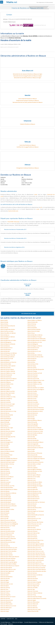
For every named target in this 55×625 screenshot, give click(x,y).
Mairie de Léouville (5, 473)
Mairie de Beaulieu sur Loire (35, 342)
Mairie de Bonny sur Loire (34, 351)
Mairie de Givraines (5, 440)
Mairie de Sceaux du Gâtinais (35, 575)
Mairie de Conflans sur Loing (8, 396)
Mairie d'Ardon (4, 324)
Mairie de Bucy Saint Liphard (8, 366)
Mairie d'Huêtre (5, 447)
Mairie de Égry (31, 418)
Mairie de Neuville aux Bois (34, 507)
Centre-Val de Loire (13, 211)
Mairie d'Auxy (31, 333)
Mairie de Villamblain (6, 602)
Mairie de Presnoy (32, 535)
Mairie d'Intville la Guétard (7, 451)
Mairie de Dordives (5, 417)
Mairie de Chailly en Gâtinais (8, 371)
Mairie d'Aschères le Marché (8, 326)
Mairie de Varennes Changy (35, 596)
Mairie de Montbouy (6, 498)
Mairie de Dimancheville (7, 415)
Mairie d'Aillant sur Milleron (35, 320)
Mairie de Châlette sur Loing (8, 373)
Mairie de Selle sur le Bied (34, 464)
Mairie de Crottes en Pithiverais (36, 407)
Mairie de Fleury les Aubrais (8, 431)
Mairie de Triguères (5, 595)
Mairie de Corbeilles (33, 396)
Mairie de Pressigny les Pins (8, 536)
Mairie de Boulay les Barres (7, 356)
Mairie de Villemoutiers (6, 604)
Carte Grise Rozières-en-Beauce (28, 145)
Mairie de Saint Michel (6, 567)
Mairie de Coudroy (5, 400)
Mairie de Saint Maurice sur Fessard (37, 565)
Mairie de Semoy (32, 576)
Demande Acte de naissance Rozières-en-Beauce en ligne (27, 74)
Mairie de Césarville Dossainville (36, 369)
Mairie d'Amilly (4, 322)
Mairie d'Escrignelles (33, 424)
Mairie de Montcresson (33, 498)
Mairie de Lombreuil (6, 478)
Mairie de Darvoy (5, 413)
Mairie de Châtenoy (6, 382)
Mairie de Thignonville (33, 585)
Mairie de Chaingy (32, 371)
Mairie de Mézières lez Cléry (35, 493)
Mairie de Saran (5, 575)
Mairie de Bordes (32, 473)
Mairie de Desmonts (33, 413)
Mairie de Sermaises (33, 578)
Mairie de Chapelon (33, 377)
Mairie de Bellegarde (33, 344)
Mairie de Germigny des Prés (8, 436)
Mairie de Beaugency (6, 342)
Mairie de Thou (4, 589)
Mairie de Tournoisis (33, 591)
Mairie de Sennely (5, 578)
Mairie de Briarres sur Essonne (8, 362)
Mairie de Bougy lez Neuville (8, 355)
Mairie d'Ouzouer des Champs (35, 522)
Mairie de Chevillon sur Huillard (36, 387)
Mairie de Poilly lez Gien (34, 533)
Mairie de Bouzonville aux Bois (35, 356)
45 (41, 207)
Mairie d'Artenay (32, 324)
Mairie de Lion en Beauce (7, 476)
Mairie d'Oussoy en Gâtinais (8, 520)
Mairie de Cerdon (32, 367)
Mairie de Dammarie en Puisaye (36, 409)
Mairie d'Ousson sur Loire (34, 518)
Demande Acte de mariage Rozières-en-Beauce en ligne (27, 76)
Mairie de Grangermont (7, 442)
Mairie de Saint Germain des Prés (36, 553)
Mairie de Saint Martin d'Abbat (8, 564)
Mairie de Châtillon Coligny (34, 382)
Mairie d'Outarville (32, 520)
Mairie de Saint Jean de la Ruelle (36, 558)
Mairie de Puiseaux (32, 536)
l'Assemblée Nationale (13, 221)
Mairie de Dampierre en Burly (35, 411)
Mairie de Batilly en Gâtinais (8, 337)
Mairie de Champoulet (6, 375)
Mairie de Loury (32, 480)
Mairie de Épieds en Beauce (35, 420)
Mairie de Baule (4, 338)
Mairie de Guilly (4, 446)
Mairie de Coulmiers (6, 402)
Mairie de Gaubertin (6, 435)
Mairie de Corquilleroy (6, 398)
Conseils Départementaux (31, 622)
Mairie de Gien (4, 438)
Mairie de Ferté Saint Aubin (7, 462)
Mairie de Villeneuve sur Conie (8, 606)
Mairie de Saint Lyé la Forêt (34, 562)
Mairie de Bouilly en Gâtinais (35, 355)
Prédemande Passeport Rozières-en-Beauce (27, 100)
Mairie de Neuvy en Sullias (7, 509)
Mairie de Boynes (32, 358)
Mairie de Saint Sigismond (7, 571)
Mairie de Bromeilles (6, 364)
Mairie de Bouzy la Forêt (7, 358)
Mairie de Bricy (31, 362)
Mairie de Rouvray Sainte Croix (35, 540)
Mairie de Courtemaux (33, 404)
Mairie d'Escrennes (5, 424)
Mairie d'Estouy (5, 426)
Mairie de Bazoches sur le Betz (8, 340)
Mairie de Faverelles (33, 426)
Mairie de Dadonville (6, 409)
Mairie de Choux (5, 475)
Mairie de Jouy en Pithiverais (35, 453)
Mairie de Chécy (32, 386)
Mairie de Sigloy (5, 580)
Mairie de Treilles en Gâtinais (35, 593)
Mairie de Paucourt (5, 529)
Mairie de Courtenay (33, 406)
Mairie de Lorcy (31, 478)
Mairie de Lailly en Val (6, 467)
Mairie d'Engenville (5, 420)
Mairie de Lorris (5, 480)
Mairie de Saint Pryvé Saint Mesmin (37, 569)
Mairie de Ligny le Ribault (34, 475)
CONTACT (3, 618)
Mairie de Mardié (5, 484)
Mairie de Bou (31, 353)
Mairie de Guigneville (33, 444)
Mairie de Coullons (32, 400)
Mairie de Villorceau (33, 607)
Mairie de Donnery (32, 415)
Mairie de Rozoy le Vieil (33, 542)
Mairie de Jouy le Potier (6, 455)
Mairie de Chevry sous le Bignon (36, 389)
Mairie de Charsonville (33, 378)
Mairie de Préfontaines (6, 535)
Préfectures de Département (46, 622)
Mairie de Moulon (32, 504)
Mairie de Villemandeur (33, 602)
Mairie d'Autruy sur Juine (7, 331)
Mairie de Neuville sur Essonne (35, 462)
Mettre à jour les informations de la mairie (9, 47)
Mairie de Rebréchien (6, 540)
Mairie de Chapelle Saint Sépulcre (36, 458)
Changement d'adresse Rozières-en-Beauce (27, 168)
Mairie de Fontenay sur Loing (35, 431)
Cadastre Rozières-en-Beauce (27, 124)
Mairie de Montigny (33, 500)
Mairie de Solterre (32, 580)
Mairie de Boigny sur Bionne (35, 346)
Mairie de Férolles (5, 429)
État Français (4, 624)
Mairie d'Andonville (32, 322)
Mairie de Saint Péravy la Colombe (36, 567)
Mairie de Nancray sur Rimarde (8, 506)
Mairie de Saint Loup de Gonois (36, 560)
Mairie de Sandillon (5, 573)
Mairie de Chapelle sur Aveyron (9, 460)
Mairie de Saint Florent (6, 553)
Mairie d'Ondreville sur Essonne (36, 515)
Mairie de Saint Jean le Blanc (8, 560)
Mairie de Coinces (32, 393)
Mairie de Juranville (32, 455)
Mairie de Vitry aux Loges (34, 609)
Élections (10, 624)
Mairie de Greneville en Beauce (35, 442)
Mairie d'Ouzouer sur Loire (34, 524)
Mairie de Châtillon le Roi (7, 384)
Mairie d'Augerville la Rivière (8, 329)
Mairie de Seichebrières (6, 576)
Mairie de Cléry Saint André (7, 393)
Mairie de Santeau (32, 573)
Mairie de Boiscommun (6, 347)
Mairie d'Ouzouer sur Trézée (8, 525)
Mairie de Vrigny (5, 611)
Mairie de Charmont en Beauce (8, 378)
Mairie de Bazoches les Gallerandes (36, 338)
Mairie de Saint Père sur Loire (8, 569)
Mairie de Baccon (5, 335)
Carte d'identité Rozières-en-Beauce (27, 98)
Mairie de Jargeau (5, 453)
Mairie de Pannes (5, 527)
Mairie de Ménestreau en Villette (9, 489)
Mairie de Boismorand (33, 347)
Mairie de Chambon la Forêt (35, 373)
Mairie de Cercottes (6, 367)
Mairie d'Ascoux (32, 326)
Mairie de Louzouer (6, 482)
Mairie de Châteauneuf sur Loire (36, 380)
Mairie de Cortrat (32, 398)
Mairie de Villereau (32, 606)
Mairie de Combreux (33, 395)
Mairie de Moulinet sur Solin (35, 471)
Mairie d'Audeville (32, 327)
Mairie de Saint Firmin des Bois (8, 551)
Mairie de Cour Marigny (34, 460)
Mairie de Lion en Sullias (34, 476)
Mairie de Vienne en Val (7, 600)
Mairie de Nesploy (5, 507)
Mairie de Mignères (5, 495)
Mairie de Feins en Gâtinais (34, 427)
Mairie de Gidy (31, 436)
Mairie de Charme (5, 471)
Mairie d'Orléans (5, 516)
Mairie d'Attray (4, 327)
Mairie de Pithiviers (32, 531)
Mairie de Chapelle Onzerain (35, 456)
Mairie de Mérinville (33, 489)
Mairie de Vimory (5, 609)
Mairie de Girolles (32, 438)
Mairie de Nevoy (32, 509)
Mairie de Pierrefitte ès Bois (8, 531)
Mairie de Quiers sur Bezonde (8, 538)
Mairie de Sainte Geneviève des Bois (37, 571)
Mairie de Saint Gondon (7, 555)
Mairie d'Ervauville (32, 422)
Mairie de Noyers (5, 513)
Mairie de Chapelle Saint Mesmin (9, 458)
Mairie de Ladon (32, 466)
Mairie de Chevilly (5, 389)
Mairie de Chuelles (32, 391)
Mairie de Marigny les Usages (35, 485)
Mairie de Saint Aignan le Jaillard (36, 544)
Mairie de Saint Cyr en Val (34, 547)
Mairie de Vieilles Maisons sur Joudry (37, 598)
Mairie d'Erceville (5, 422)
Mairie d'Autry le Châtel (34, 331)
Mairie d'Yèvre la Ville (33, 611)
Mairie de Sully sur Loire (7, 584)
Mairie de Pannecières (33, 525)
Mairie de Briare (32, 360)
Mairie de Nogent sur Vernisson (36, 511)
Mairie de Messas (5, 491)
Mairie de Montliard (6, 502)
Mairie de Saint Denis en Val (35, 549)
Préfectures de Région (17, 622)
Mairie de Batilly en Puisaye (35, 337)
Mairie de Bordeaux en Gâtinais (9, 353)
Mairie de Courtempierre (7, 406)
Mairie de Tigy (31, 589)
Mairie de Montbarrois (33, 496)
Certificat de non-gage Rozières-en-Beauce (27, 147)
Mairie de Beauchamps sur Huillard (37, 340)
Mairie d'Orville (4, 518)
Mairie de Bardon (5, 469)
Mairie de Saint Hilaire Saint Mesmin (10, 556)
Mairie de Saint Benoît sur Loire (36, 546)
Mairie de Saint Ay (5, 546)
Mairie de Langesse (32, 467)
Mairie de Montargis (6, 496)
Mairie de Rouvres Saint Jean (8, 542)
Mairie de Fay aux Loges (7, 427)
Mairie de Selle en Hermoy (7, 464)
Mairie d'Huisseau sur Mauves (35, 447)
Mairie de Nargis (32, 506)
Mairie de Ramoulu (32, 538)
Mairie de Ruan (4, 544)
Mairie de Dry (31, 417)
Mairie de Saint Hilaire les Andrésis (36, 555)
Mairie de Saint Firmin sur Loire (36, 551)
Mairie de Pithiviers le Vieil (7, 533)
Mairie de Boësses (5, 346)
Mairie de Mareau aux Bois (34, 484)
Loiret (35, 194)
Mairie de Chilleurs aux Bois (8, 391)
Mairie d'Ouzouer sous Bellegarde (9, 524)
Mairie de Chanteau (33, 375)
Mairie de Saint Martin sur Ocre (36, 564)
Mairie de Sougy (5, 582)
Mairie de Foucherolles (6, 433)
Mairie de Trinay (32, 595)
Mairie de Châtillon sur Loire (35, 384)
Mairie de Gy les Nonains (34, 446)
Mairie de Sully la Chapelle (34, 582)
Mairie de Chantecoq (6, 377)
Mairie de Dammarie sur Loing (8, 411)
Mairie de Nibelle (5, 511)
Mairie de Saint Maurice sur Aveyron (10, 565)
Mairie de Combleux (6, 395)
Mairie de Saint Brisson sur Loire (9, 547)
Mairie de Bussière (5, 456)
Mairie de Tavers (5, 585)
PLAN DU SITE (10, 618)
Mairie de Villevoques (6, 607)
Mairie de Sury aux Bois (34, 584)
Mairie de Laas (4, 466)
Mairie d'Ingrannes (5, 449)
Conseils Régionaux (6, 622)
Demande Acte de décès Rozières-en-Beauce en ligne (27, 77)
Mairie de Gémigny (32, 435)
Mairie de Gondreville (33, 440)
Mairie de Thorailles (33, 587)
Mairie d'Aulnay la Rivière (34, 329)
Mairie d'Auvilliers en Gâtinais (8, 333)
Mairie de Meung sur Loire (34, 491)
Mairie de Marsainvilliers (7, 487)
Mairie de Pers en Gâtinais (34, 529)
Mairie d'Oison (31, 513)
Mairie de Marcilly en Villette (35, 482)
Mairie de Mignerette (33, 495)
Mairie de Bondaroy (33, 349)
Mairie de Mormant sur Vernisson (36, 502)
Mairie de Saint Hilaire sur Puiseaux (37, 556)
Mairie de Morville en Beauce (8, 504)
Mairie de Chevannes (6, 387)
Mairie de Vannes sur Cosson (8, 596)
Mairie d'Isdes (31, 451)
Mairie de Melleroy (32, 487)
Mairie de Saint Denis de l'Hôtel (9, 549)
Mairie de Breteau (5, 360)
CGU (16, 618)
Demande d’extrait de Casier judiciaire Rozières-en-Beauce (27, 102)
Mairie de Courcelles (33, 402)
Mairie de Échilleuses (6, 418)
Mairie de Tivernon (5, 591)
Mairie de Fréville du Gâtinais (35, 433)
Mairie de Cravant (5, 407)
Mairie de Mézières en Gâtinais (8, 493)
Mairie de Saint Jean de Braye (8, 558)
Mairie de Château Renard (7, 380)
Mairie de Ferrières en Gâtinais (35, 429)
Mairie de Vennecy (5, 598)
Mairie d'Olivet (4, 515)
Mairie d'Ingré (31, 449)
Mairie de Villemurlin (33, 604)
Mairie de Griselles (5, 444)
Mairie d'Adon (4, 320)
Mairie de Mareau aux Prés (7, 485)
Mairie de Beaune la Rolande (8, 344)
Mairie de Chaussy (5, 386)
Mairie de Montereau (6, 500)
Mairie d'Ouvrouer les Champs (8, 522)
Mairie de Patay (32, 527)
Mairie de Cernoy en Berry (7, 369)
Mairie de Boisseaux (6, 349)
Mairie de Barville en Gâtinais (35, 335)
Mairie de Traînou (5, 593)
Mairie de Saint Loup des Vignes (9, 562)
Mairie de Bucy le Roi (33, 364)
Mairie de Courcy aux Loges (8, 404)
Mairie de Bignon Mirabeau (34, 469)
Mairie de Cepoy (32, 366)
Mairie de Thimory (5, 587)
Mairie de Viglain (32, 600)
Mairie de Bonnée (5, 351)
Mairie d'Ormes (31, 516)
